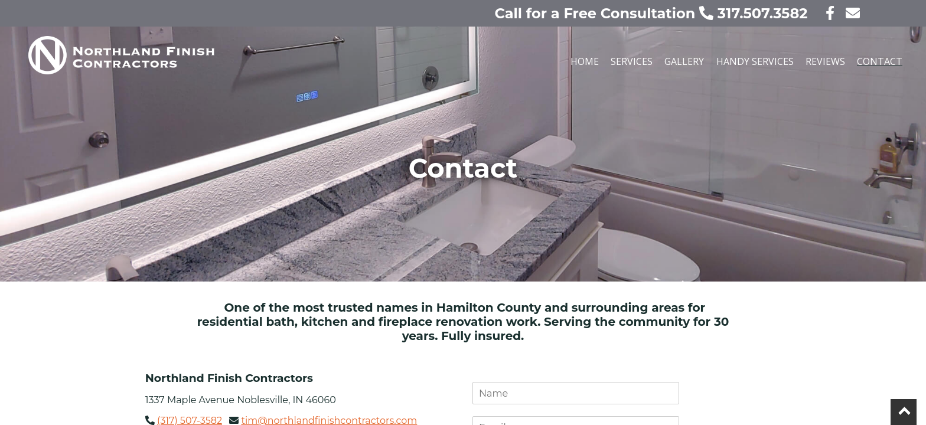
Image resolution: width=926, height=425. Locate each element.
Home (584, 61)
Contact (879, 61)
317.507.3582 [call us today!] (755, 13)
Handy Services (755, 61)
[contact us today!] (849, 13)
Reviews (825, 61)
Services (632, 61)
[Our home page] (227, 66)
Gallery (684, 61)
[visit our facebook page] (822, 13)
